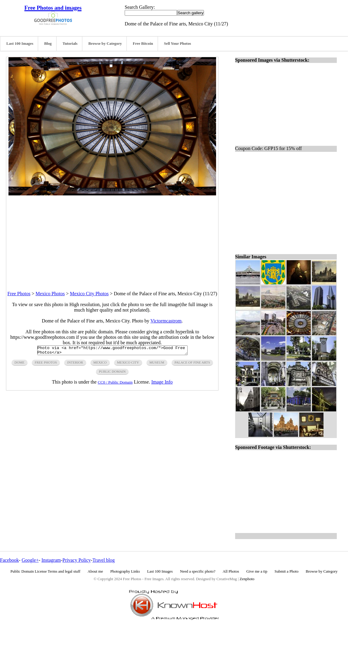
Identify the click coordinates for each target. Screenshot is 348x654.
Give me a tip (256, 571)
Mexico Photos (49, 293)
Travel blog (103, 560)
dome (20, 364)
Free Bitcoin (143, 43)
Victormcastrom (166, 320)
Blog (48, 43)
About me (95, 571)
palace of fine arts (192, 364)
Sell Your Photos (177, 43)
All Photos (231, 571)
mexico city (128, 364)
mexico (100, 364)
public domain (112, 373)
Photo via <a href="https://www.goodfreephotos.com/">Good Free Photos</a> (112, 351)
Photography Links (125, 571)
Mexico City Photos (89, 293)
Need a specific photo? (197, 571)
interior (75, 364)
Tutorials (70, 43)
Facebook (9, 560)
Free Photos (18, 293)
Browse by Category (105, 43)
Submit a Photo (286, 571)
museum (156, 364)
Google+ (30, 560)
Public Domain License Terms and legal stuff (45, 571)
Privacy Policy (76, 560)
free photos (46, 364)
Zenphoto (247, 579)
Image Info (162, 383)
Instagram (51, 560)
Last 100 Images (19, 43)
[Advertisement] (112, 237)
